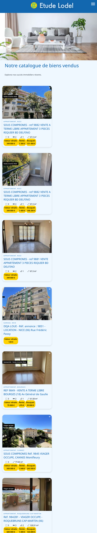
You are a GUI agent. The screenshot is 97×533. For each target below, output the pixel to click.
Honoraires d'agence (53, 525)
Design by (49, 529)
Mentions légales (34, 525)
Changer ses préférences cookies (80, 525)
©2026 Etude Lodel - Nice (13, 525)
